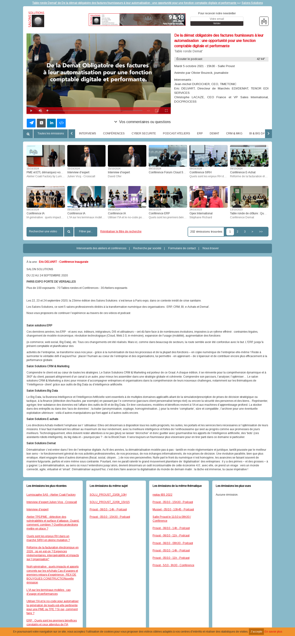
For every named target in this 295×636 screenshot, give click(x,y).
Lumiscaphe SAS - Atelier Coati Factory (51, 494)
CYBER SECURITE (144, 133)
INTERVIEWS (87, 133)
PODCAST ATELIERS (176, 133)
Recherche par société (147, 248)
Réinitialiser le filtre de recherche (121, 231)
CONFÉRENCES (114, 133)
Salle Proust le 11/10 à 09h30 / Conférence (172, 518)
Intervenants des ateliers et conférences (101, 248)
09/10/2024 (155, 168)
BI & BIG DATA (258, 133)
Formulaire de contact (182, 248)
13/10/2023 (236, 209)
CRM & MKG (234, 133)
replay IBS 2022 (162, 494)
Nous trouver (211, 248)
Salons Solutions (252, 3)
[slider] (94, 110)
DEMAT (214, 133)
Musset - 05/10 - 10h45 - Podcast (173, 509)
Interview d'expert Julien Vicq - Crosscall (52, 502)
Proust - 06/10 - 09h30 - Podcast (173, 543)
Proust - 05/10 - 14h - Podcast (171, 550)
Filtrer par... (86, 231)
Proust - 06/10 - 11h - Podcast (171, 535)
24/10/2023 (195, 209)
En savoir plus (273, 631)
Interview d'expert (37, 509)
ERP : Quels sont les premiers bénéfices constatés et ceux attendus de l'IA (52, 622)
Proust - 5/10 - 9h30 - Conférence (173, 565)
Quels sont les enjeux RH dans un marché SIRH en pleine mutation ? (48, 538)
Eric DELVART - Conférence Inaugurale (63, 261)
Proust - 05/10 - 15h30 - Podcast (110, 516)
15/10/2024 (33, 168)
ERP (200, 133)
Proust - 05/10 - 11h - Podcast (171, 557)
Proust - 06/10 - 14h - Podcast (108, 509)
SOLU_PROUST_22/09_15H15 (110, 502)
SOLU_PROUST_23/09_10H (108, 494)
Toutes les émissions (51, 133)
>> (261, 231)
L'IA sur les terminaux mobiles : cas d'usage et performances (49, 591)
